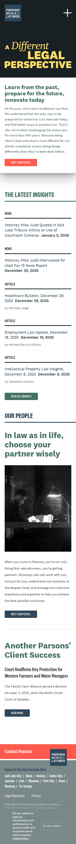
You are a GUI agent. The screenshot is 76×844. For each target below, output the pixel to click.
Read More (17, 713)
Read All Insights (21, 396)
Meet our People (21, 162)
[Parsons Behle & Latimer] (13, 13)
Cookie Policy (21, 838)
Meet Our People (21, 614)
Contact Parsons (18, 751)
